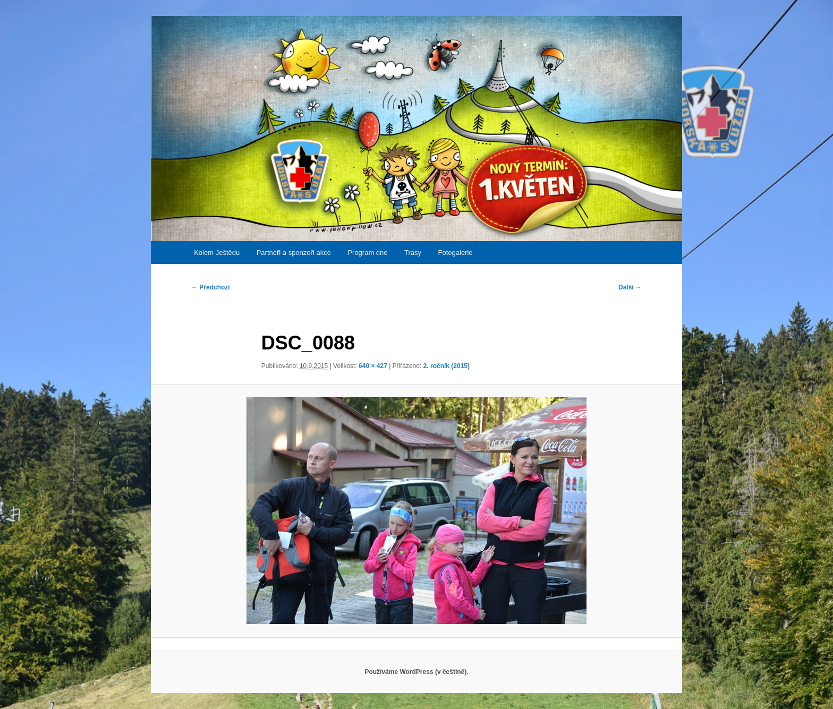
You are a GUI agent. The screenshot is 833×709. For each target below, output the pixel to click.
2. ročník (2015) (446, 366)
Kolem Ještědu (217, 253)
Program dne (367, 253)
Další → (630, 287)
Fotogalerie (455, 253)
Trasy (412, 253)
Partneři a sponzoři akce (294, 253)
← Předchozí (210, 287)
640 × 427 (373, 366)
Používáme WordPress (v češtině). (416, 672)
